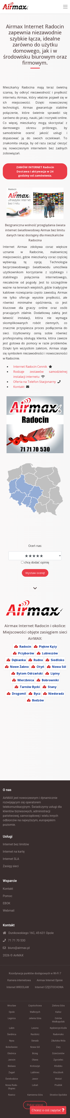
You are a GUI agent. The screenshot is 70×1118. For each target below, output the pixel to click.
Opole (12, 1012)
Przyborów (26, 653)
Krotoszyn (35, 1066)
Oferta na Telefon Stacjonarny (34, 382)
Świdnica (11, 1034)
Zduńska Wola (58, 1040)
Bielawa (12, 1066)
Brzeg (35, 1053)
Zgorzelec (58, 1059)
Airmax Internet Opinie (50, 980)
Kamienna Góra (35, 1095)
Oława (35, 1059)
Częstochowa (35, 1005)
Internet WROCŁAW (18, 987)
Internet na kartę (14, 851)
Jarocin (11, 1059)
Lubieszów (50, 653)
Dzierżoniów (58, 1053)
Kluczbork (58, 1072)
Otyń (40, 667)
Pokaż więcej (35, 1105)
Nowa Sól (59, 667)
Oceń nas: (35, 546)
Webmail (8, 910)
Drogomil (19, 694)
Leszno (34, 1028)
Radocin (25, 646)
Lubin (11, 1028)
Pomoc (7, 896)
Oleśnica (11, 1053)
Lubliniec (35, 1072)
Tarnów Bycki (30, 687)
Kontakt (18, 387)
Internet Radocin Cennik (30, 367)
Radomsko (58, 1034)
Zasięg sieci (11, 866)
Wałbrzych (35, 1012)
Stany (52, 687)
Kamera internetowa (19, 980)
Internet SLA (11, 859)
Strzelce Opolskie (58, 1095)
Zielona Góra (58, 1005)
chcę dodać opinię (36, 562)
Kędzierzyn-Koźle (58, 1028)
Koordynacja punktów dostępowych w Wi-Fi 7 (35, 973)
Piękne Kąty (48, 646)
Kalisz (58, 1012)
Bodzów (38, 700)
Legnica (12, 1018)
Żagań (12, 1072)
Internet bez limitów (16, 844)
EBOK (6, 903)
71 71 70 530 (14, 940)
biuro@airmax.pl (16, 948)
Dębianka (19, 660)
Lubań (35, 1085)
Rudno (38, 660)
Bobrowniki (50, 680)
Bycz (37, 694)
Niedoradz (56, 694)
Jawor (35, 1078)
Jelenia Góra (35, 1018)
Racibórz (35, 1034)
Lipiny (55, 673)
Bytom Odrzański (30, 673)
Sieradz (35, 1040)
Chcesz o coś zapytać (48, 1110)
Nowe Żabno (19, 667)
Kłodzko (58, 1066)
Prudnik (58, 1085)
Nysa (11, 1040)
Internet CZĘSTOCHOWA (49, 987)
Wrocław (11, 1005)
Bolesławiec (12, 1047)
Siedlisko (57, 660)
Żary (58, 1047)
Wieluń (58, 1078)
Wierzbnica (25, 680)
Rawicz (11, 1095)
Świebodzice (11, 1078)
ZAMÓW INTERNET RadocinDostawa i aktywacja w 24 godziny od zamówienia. (35, 171)
